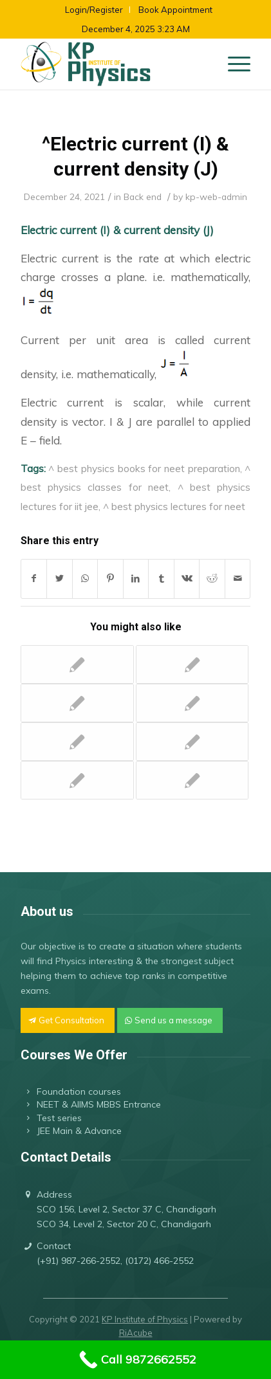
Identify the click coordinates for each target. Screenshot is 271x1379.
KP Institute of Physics (145, 1319)
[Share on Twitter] (59, 579)
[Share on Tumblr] (161, 579)
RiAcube (136, 1333)
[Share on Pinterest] (110, 579)
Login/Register (94, 10)
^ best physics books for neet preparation (143, 468)
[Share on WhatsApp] (85, 579)
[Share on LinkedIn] (136, 579)
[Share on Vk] (187, 579)
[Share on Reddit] (212, 579)
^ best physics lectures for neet (174, 506)
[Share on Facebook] (34, 579)
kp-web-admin (216, 196)
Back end (143, 196)
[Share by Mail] (237, 579)
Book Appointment (175, 10)
